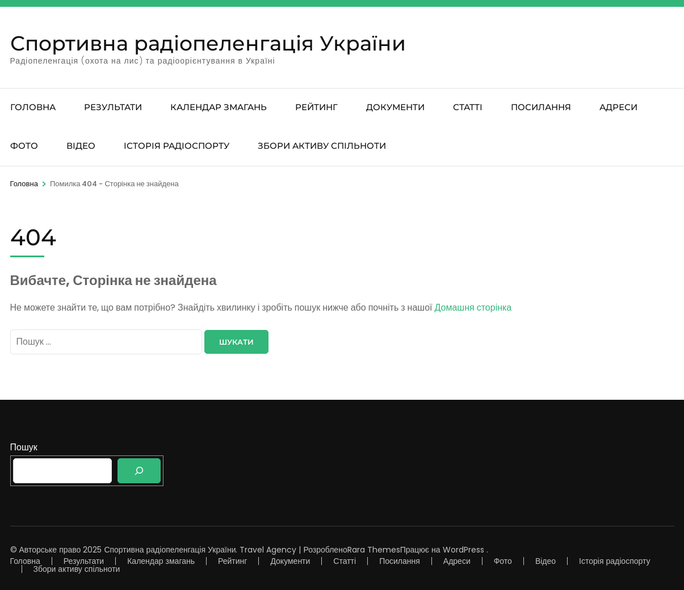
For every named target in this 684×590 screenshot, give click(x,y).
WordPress (463, 549)
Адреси (618, 107)
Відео (80, 145)
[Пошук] (139, 470)
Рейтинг (316, 107)
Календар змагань (218, 107)
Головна (33, 107)
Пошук (23, 447)
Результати (113, 107)
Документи (395, 107)
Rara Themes (373, 549)
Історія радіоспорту (176, 145)
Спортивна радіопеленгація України (208, 43)
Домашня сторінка (473, 307)
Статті (467, 107)
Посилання (541, 107)
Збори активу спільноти (322, 145)
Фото (24, 145)
